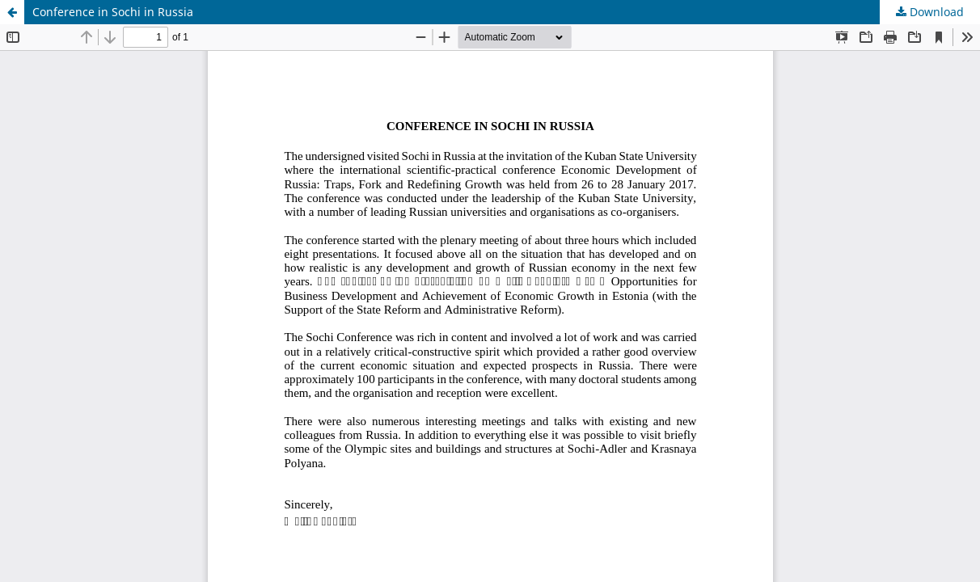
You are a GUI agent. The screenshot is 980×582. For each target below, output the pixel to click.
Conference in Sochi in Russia (112, 11)
